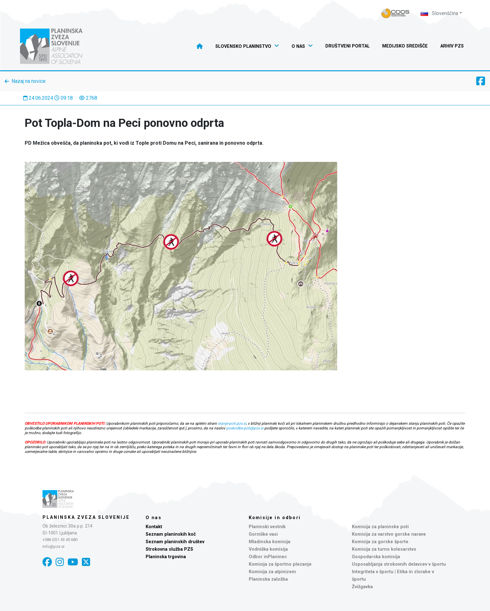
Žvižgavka (362, 586)
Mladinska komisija (269, 541)
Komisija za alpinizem (272, 571)
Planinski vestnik (267, 526)
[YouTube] (73, 562)
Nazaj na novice (29, 81)
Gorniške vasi (263, 534)
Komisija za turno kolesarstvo (384, 549)
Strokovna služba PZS (169, 549)
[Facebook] (47, 562)
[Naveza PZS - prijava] (395, 13)
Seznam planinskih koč (171, 534)
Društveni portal (347, 46)
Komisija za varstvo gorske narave (389, 534)
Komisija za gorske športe (380, 541)
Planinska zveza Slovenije (86, 517)
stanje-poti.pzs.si (232, 423)
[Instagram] (60, 562)
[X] (86, 562)
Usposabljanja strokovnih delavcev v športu (399, 564)
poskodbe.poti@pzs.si (244, 428)
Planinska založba (268, 579)
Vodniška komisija (268, 549)
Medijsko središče (405, 46)
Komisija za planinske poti (380, 526)
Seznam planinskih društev (175, 541)
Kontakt (154, 526)
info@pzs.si (53, 546)
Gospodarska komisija (376, 556)
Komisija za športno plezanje (280, 564)
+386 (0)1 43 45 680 (60, 539)
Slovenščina (439, 13)
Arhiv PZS (452, 46)
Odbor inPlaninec (268, 556)
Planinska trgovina (166, 556)
